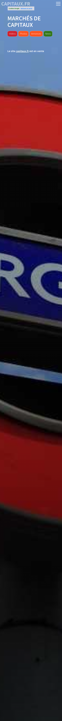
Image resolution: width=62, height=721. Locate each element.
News (48, 33)
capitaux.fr (15, 3)
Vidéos (12, 33)
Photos (23, 33)
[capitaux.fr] (58, 3)
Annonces (36, 33)
